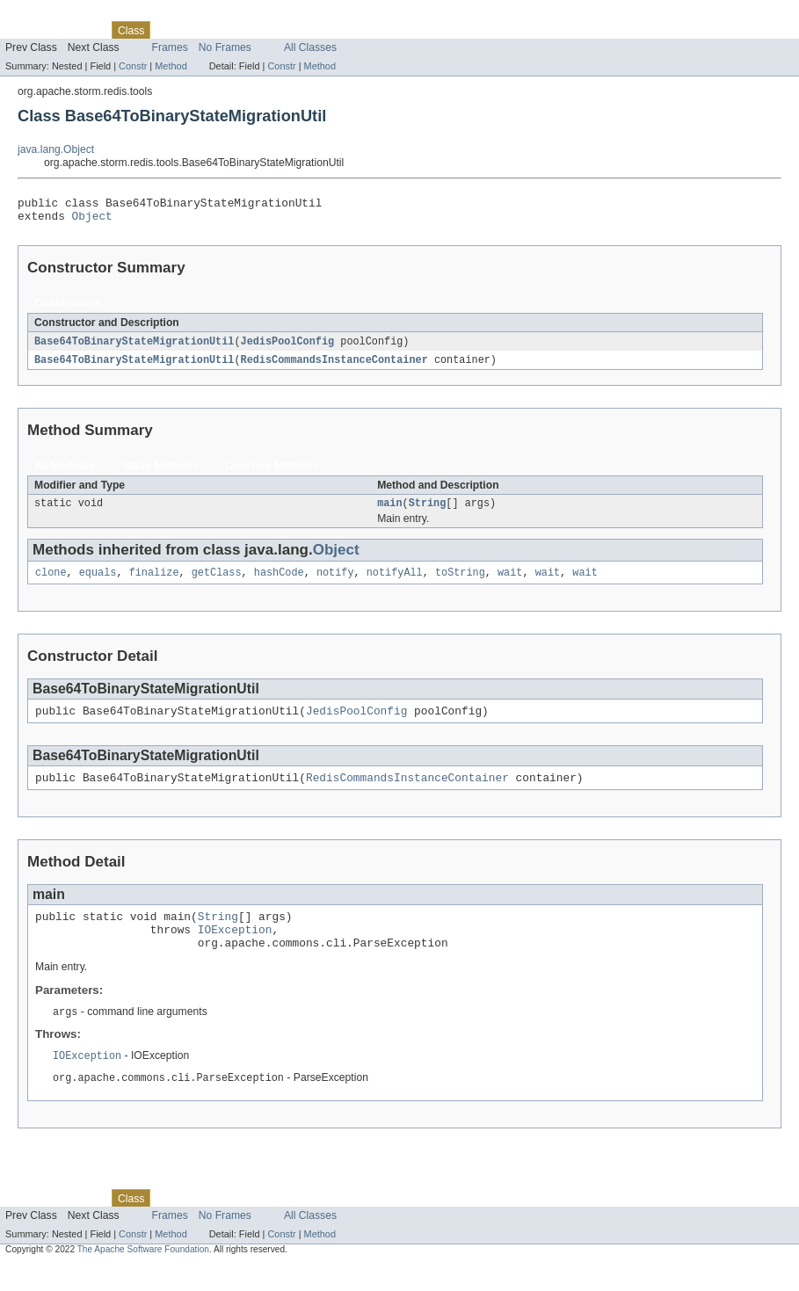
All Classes (310, 47)
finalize (154, 583)
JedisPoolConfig (288, 347)
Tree (201, 30)
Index (300, 30)
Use (169, 30)
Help (335, 30)
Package (81, 30)
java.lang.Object (56, 149)
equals (98, 583)
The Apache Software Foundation (143, 1275)
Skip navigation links (48, 15)
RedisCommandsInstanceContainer (334, 366)
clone (51, 583)
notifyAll (395, 583)
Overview (27, 30)
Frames (170, 47)
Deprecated (250, 30)
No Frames (225, 47)
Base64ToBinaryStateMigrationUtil (134, 347)
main (389, 511)
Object (92, 220)
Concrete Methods (271, 473)
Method (170, 66)
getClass (217, 583)
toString (460, 583)
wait (510, 583)
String (428, 511)
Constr (133, 66)
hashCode (279, 583)
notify (335, 583)
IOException (235, 950)
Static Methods (160, 473)
